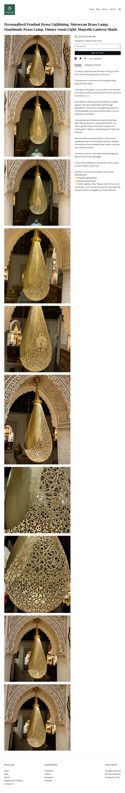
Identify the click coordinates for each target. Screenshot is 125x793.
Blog (98, 9)
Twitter (47, 774)
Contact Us (9, 784)
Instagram (48, 777)
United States (91, 41)
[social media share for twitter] (80, 59)
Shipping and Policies (13, 780)
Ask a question (95, 59)
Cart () (112, 9)
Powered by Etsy (112, 777)
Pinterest (48, 780)
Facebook (48, 771)
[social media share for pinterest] (85, 59)
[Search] (120, 9)
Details (78, 65)
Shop (91, 9)
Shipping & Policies (92, 65)
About (104, 9)
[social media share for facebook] (76, 59)
